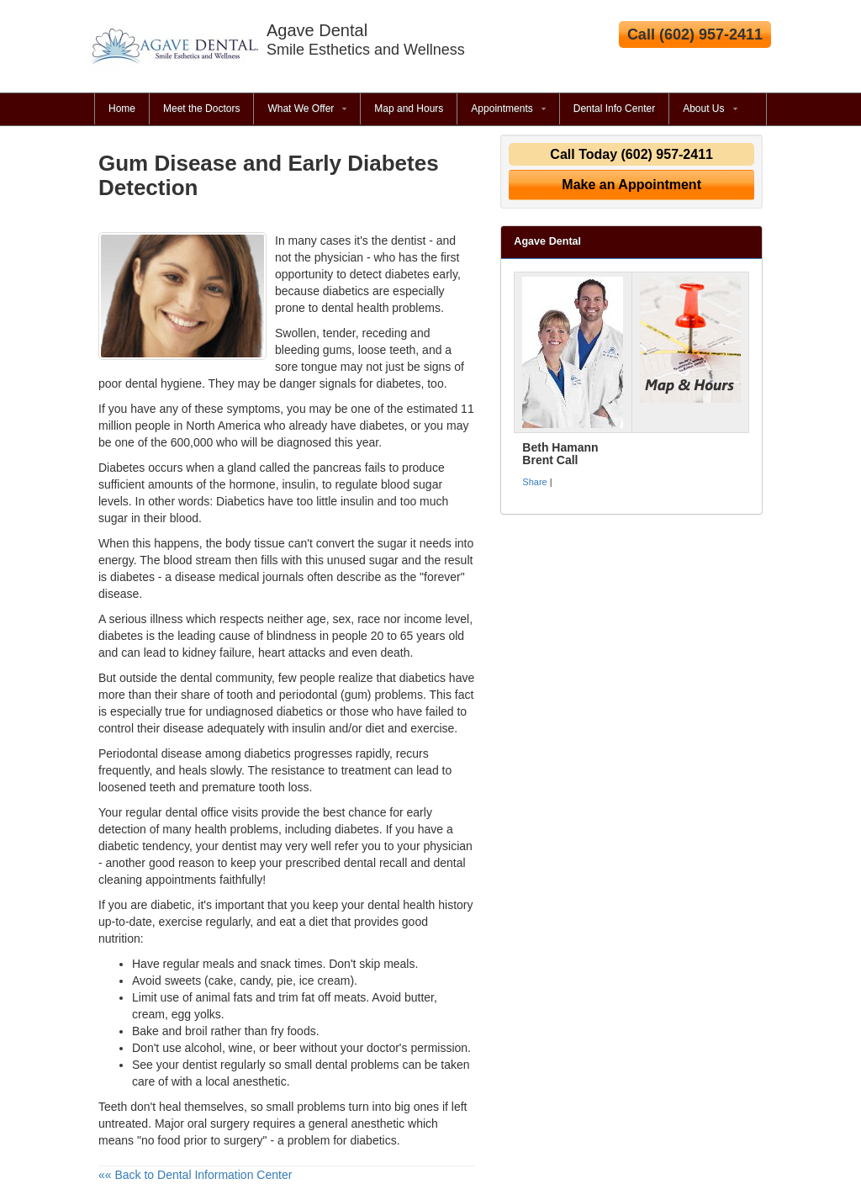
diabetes (382, 425)
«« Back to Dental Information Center (195, 1174)
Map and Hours (408, 108)
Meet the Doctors (201, 108)
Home (121, 108)
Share (534, 482)
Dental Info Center (614, 108)
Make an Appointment (631, 184)
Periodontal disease (150, 753)
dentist (199, 1064)
